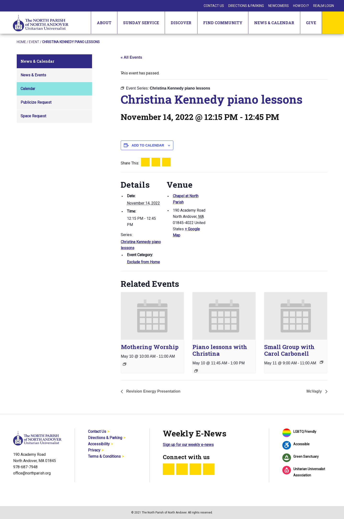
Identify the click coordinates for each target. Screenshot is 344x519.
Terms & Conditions (104, 456)
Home (21, 42)
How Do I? (301, 6)
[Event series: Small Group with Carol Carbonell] (321, 362)
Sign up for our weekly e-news (188, 444)
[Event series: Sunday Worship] (124, 364)
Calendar (28, 88)
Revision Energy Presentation (152, 391)
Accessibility (99, 444)
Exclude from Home (143, 262)
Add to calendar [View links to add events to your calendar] (147, 145)
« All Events (131, 57)
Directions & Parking (246, 6)
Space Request (33, 116)
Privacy (94, 450)
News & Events (33, 75)
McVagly (314, 391)
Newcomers (278, 6)
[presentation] (152, 315)
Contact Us (214, 6)
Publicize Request (36, 102)
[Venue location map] (238, 205)
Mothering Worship (150, 347)
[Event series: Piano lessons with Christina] (196, 370)
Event (34, 42)
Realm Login (323, 6)
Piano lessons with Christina (219, 350)
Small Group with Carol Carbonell (289, 350)
